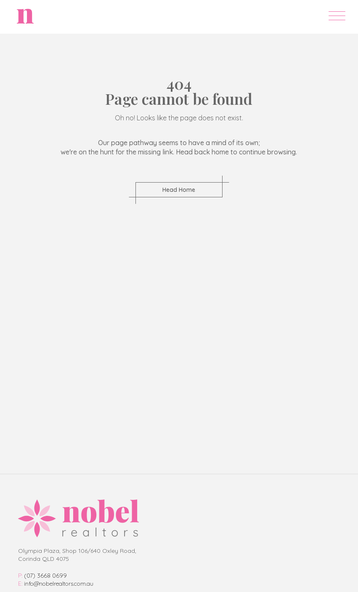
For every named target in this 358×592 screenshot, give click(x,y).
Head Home (178, 190)
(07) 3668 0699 (42, 575)
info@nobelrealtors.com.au (55, 583)
